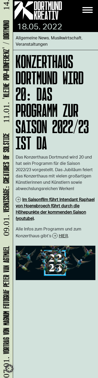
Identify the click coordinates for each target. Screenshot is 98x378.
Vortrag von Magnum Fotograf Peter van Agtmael (5, 311)
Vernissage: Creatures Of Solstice (5, 185)
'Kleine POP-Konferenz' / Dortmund (5, 72)
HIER (63, 235)
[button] (9, 368)
